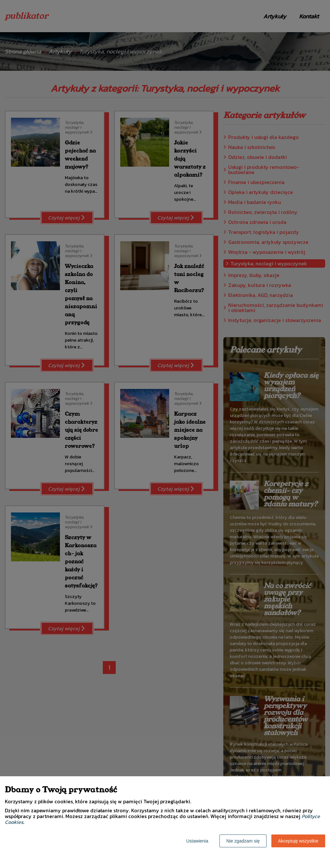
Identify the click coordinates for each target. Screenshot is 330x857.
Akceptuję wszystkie (298, 840)
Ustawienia (197, 840)
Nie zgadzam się (243, 840)
